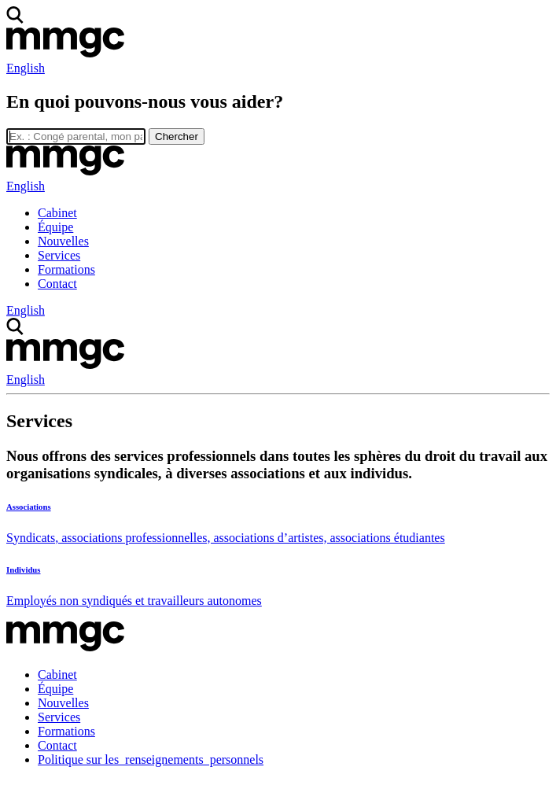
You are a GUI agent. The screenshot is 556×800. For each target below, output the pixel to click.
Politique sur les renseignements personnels (150, 759)
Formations (66, 269)
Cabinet (57, 212)
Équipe (55, 227)
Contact (57, 283)
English (25, 68)
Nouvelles (63, 241)
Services (59, 255)
